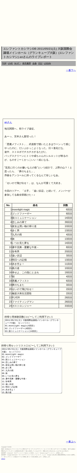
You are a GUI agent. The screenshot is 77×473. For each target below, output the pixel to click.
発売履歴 (26, 63)
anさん (8, 122)
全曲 (34, 63)
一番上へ (71, 453)
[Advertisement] (38, 23)
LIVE (10, 63)
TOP (4, 63)
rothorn (3, 470)
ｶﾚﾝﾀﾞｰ (17, 63)
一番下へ (71, 70)
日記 (40, 63)
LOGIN (47, 63)
